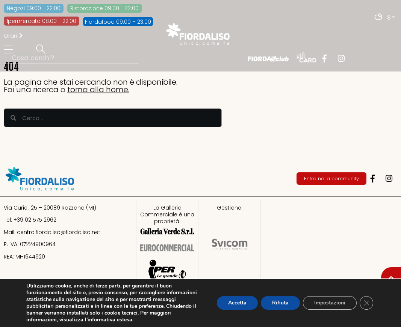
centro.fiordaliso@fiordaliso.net (58, 232)
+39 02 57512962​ (35, 220)
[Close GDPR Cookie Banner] (366, 303)
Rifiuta (280, 302)
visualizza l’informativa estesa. (96, 319)
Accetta (237, 302)
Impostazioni (329, 302)
